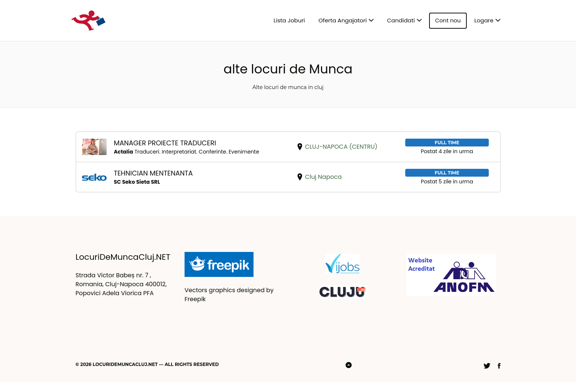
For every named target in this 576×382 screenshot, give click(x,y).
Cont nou (448, 20)
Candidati (401, 20)
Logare (483, 20)
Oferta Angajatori (342, 20)
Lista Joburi (289, 20)
